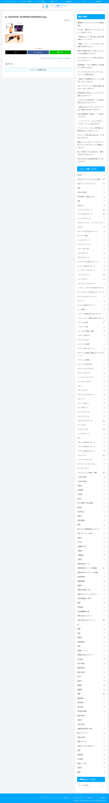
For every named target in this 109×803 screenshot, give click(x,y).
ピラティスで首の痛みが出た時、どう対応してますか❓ (90, 136)
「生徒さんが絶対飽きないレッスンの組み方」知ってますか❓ (90, 80)
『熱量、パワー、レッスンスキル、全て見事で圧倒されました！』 (90, 45)
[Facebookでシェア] (38, 52)
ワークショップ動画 (62, 797)
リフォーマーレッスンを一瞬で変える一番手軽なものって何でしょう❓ (90, 129)
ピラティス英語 (73, 797)
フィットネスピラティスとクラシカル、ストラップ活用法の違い (90, 73)
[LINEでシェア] (60, 52)
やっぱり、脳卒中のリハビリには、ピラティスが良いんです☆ (90, 31)
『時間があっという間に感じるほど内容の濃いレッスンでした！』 (90, 38)
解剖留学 (90, 797)
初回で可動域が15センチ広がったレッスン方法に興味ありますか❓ (90, 52)
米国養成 (102, 797)
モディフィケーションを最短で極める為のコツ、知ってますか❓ (90, 87)
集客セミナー (82, 797)
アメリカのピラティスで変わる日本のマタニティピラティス (90, 59)
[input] (91, 785)
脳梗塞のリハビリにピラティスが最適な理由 (90, 24)
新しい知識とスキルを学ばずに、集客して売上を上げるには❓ (90, 153)
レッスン (96, 797)
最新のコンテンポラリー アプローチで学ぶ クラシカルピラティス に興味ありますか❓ (90, 144)
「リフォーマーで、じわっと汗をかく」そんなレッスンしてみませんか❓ (90, 122)
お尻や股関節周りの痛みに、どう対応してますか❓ (90, 115)
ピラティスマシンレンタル (48, 797)
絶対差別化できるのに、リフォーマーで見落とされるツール (90, 94)
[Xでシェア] (16, 52)
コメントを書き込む (38, 70)
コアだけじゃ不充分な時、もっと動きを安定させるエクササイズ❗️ (90, 101)
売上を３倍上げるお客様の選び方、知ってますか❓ (90, 160)
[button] (103, 785)
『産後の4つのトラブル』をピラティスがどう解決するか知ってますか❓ (90, 108)
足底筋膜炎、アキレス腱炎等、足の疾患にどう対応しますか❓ (90, 66)
